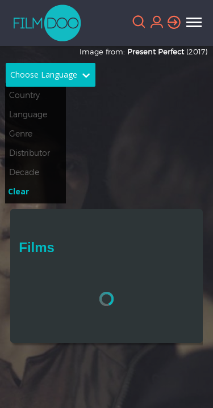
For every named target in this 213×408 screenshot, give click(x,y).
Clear (18, 191)
